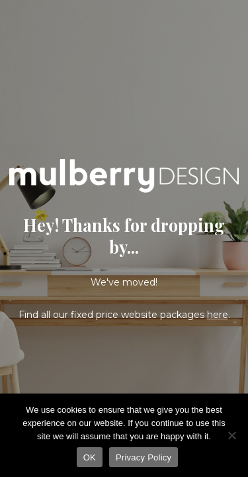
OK (89, 457)
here (217, 315)
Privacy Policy (143, 457)
